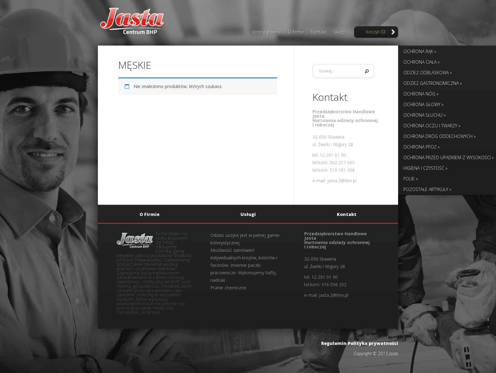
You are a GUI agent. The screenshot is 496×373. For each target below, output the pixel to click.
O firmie (296, 32)
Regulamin (334, 343)
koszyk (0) (375, 32)
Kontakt (319, 32)
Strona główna (266, 32)
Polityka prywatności (373, 343)
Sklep (339, 32)
